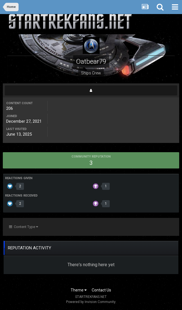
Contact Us (101, 290)
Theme (79, 290)
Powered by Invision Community (91, 302)
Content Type (23, 227)
